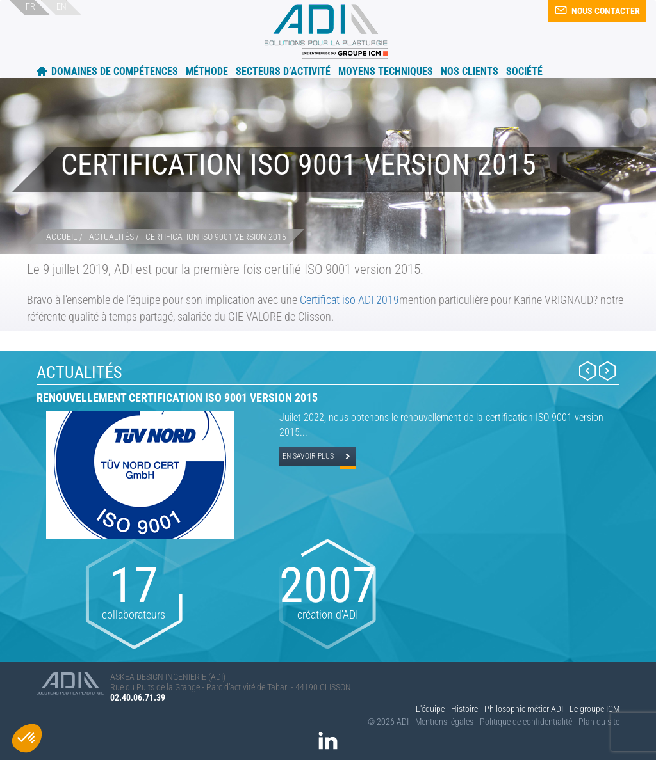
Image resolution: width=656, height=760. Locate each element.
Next (607, 371)
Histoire (464, 709)
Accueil (42, 70)
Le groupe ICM (594, 709)
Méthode (207, 71)
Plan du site (598, 721)
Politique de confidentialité (526, 721)
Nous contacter (597, 11)
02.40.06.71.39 (137, 697)
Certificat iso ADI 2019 (349, 299)
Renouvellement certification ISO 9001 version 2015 (177, 397)
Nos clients (469, 71)
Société (524, 71)
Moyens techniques (385, 71)
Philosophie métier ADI (523, 709)
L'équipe (430, 709)
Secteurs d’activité (283, 71)
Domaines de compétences (114, 71)
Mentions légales (444, 721)
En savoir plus (308, 456)
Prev (587, 371)
